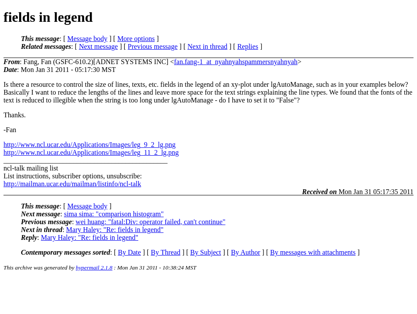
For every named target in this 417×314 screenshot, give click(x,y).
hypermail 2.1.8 (94, 267)
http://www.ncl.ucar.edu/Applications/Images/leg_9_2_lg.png (89, 144)
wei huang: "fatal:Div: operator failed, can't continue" (150, 221)
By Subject (205, 252)
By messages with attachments (312, 252)
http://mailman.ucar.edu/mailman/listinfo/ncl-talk (72, 184)
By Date (129, 252)
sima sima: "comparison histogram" (114, 214)
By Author (245, 252)
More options (136, 38)
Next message (98, 46)
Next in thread (208, 46)
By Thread (166, 252)
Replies (247, 46)
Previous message (153, 46)
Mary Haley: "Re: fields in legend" (115, 229)
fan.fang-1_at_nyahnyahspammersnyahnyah (235, 61)
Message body (87, 38)
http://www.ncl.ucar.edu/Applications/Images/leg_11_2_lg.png (91, 152)
